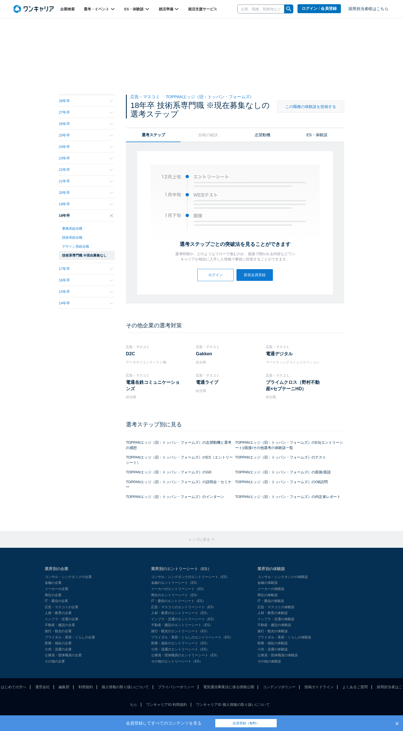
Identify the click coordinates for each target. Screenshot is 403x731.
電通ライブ (207, 382)
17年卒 (86, 269)
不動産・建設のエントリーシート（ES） (182, 625)
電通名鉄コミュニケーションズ (153, 385)
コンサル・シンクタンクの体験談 (282, 577)
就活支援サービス (202, 9)
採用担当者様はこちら (368, 9)
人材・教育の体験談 (272, 613)
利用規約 (85, 687)
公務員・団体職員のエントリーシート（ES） (185, 655)
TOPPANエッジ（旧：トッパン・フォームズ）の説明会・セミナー (178, 484)
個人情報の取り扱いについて (125, 687)
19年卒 (86, 204)
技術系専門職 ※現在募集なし (84, 255)
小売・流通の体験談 (272, 649)
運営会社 (42, 687)
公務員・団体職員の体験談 (277, 655)
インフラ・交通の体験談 (275, 619)
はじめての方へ (13, 687)
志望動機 (262, 135)
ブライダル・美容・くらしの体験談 (284, 637)
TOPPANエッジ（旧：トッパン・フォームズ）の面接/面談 (283, 472)
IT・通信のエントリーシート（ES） (178, 601)
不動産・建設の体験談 (274, 625)
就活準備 (169, 9)
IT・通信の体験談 (270, 601)
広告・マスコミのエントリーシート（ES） (183, 607)
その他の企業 (55, 661)
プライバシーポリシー (176, 687)
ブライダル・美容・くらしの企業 (70, 637)
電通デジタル (279, 353)
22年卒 (86, 170)
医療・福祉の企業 (58, 643)
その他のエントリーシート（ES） (177, 661)
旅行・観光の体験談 (272, 631)
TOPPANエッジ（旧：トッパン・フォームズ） (210, 96)
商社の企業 (53, 595)
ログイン (215, 275)
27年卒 (86, 112)
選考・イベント (99, 9)
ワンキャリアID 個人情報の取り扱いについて (233, 704)
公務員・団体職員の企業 (63, 655)
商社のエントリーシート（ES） (175, 595)
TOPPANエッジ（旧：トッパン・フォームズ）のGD (169, 472)
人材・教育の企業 (58, 613)
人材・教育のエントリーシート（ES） (180, 613)
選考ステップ (153, 135)
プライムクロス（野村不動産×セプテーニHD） (293, 385)
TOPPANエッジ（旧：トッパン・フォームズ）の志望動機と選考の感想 (178, 445)
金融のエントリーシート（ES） (175, 583)
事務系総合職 (72, 229)
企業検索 (67, 9)
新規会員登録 (255, 275)
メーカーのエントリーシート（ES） (178, 589)
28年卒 (86, 101)
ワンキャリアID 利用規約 (166, 704)
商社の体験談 (267, 595)
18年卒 (86, 215)
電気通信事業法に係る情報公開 (228, 687)
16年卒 (86, 280)
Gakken (204, 353)
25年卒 (86, 135)
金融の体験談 (267, 583)
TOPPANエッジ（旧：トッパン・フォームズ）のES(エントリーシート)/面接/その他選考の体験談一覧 (289, 445)
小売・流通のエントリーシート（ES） (180, 649)
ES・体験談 (137, 9)
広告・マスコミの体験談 (275, 607)
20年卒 (86, 193)
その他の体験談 (269, 661)
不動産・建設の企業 (60, 625)
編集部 (63, 687)
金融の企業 (53, 583)
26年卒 (86, 124)
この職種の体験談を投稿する (310, 106)
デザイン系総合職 (75, 246)
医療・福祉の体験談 (272, 643)
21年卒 (86, 181)
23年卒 (86, 158)
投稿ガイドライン (319, 687)
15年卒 (86, 292)
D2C (130, 353)
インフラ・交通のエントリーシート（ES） (183, 619)
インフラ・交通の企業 (61, 619)
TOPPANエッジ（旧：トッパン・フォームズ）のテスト (280, 457)
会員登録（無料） (246, 723)
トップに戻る (201, 539)
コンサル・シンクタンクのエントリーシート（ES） (190, 577)
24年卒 (86, 147)
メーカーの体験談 (270, 589)
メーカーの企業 (56, 589)
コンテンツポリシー (279, 687)
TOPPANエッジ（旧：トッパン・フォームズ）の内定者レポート (288, 497)
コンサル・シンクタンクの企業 (68, 577)
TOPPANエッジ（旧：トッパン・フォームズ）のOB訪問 (281, 482)
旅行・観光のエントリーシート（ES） (180, 631)
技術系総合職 (72, 237)
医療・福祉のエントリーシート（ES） (180, 643)
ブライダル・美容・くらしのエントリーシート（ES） (192, 637)
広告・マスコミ (145, 96)
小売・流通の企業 (58, 649)
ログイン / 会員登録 (319, 8)
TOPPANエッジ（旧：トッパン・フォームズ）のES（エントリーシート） (179, 460)
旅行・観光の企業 (58, 631)
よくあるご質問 (355, 687)
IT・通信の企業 (56, 601)
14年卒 (86, 303)
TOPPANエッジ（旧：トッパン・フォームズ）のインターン (175, 497)
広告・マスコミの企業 (61, 607)
